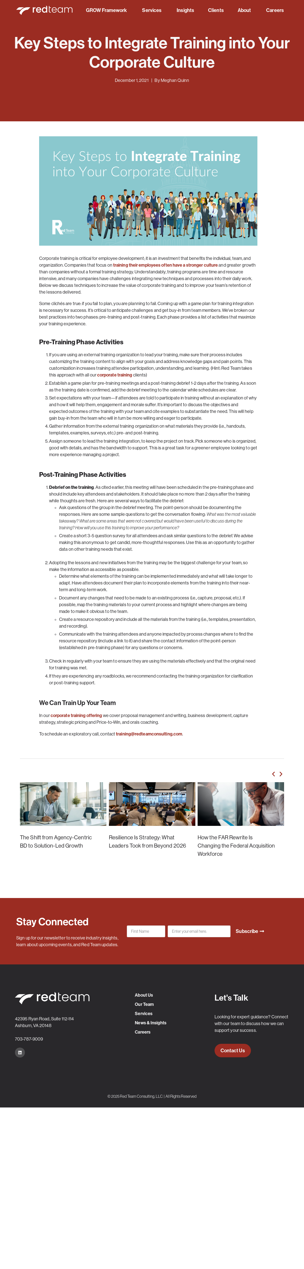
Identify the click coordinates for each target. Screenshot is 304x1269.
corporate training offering (76, 715)
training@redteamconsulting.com (149, 734)
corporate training (114, 375)
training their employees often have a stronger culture (165, 265)
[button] (273, 774)
